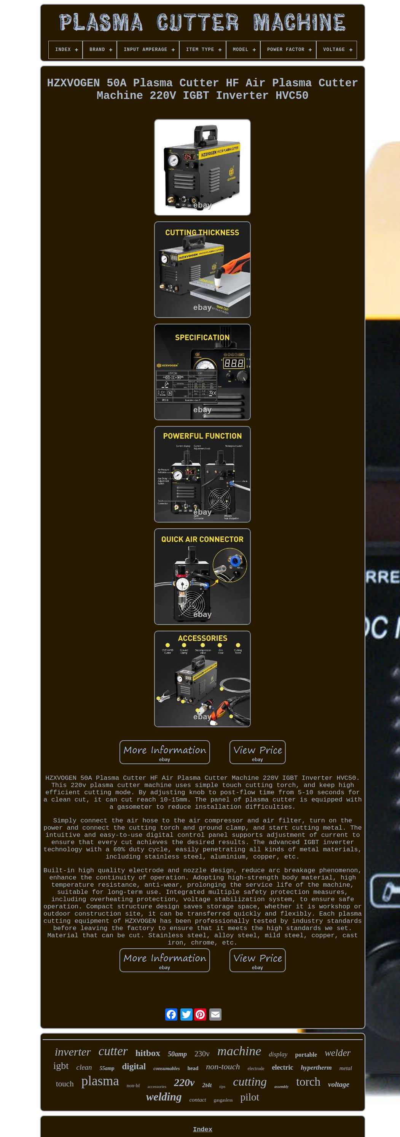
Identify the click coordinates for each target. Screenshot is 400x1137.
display (278, 1054)
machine (239, 1051)
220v (184, 1082)
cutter (113, 1051)
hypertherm (316, 1067)
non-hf (133, 1085)
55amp (107, 1068)
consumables (166, 1068)
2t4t (207, 1085)
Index (202, 1129)
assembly (281, 1087)
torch (308, 1081)
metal (345, 1068)
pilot (250, 1097)
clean (84, 1067)
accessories (157, 1086)
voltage (338, 1084)
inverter (73, 1051)
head (192, 1068)
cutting (250, 1081)
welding (164, 1097)
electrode (255, 1068)
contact (197, 1100)
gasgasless (223, 1100)
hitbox (147, 1053)
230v (202, 1054)
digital (134, 1066)
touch (65, 1083)
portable (306, 1054)
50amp (177, 1054)
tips (222, 1086)
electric (282, 1067)
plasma (100, 1080)
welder (338, 1053)
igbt (61, 1065)
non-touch (223, 1066)
